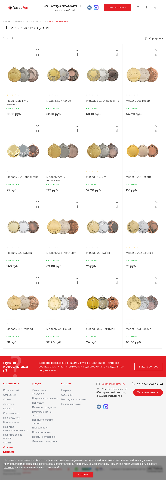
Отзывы (8, 447)
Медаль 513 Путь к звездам (18, 102)
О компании (11, 383)
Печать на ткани (41, 432)
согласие (9, 467)
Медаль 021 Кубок (98, 252)
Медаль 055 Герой (138, 100)
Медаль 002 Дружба (139, 252)
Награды (66, 390)
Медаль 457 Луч (96, 176)
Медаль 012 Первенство (22, 176)
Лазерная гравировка (44, 441)
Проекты (8, 408)
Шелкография (40, 427)
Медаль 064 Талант (138, 176)
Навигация (38, 402)
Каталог (66, 383)
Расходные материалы (74, 399)
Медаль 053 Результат (61, 252)
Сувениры (67, 394)
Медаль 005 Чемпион (100, 328)
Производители (12, 417)
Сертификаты (10, 413)
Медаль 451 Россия (138, 328)
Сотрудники (10, 394)
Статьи (7, 442)
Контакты (9, 451)
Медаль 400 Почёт (58, 328)
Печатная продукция (44, 407)
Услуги (36, 383)
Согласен (83, 474)
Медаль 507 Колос (58, 100)
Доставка (8, 404)
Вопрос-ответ (11, 422)
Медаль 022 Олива (19, 252)
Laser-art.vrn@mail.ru (65, 10)
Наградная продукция (45, 398)
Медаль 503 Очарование (102, 100)
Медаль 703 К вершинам (55, 178)
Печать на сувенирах (44, 436)
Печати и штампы (71, 404)
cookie (61, 460)
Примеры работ (12, 390)
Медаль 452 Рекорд (19, 328)
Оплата (7, 399)
